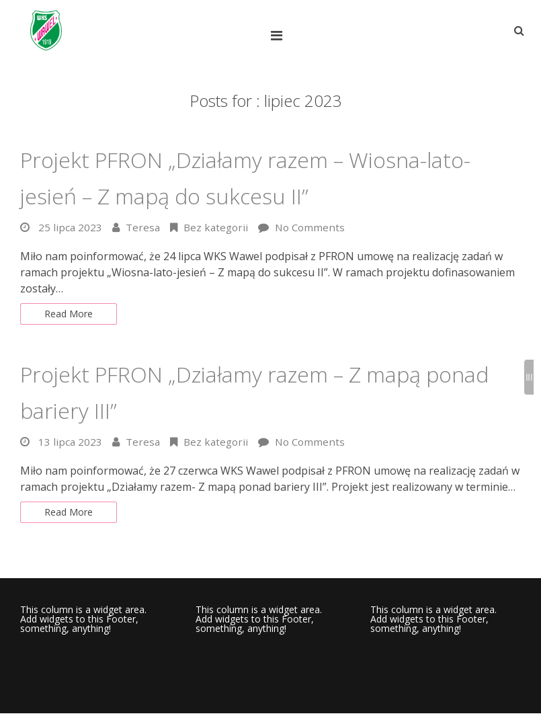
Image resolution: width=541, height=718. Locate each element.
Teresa (144, 227)
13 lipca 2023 (70, 444)
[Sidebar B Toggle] (529, 377)
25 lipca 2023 (70, 227)
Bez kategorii (219, 227)
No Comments (316, 227)
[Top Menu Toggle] (280, 35)
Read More (71, 315)
